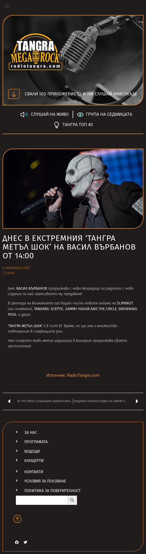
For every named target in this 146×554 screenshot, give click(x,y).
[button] (7, 5)
